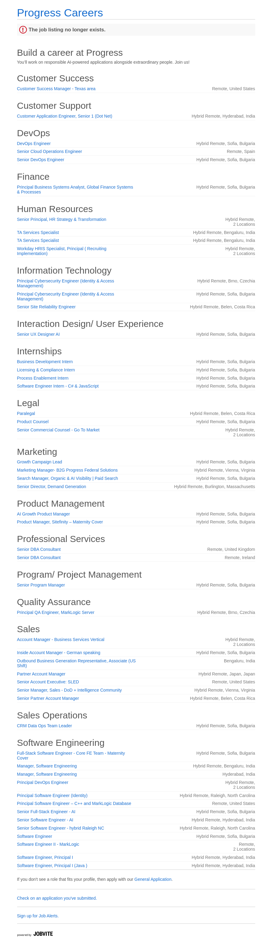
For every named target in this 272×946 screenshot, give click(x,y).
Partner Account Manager (41, 673)
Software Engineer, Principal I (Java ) (52, 865)
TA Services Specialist (38, 232)
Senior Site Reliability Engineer (46, 306)
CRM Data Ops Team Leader (44, 725)
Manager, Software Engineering (47, 766)
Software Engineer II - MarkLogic (48, 844)
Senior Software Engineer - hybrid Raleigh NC (60, 828)
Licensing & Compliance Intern (46, 369)
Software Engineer (34, 836)
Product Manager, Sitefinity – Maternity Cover (60, 521)
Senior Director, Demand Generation (51, 486)
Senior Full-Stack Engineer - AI (46, 811)
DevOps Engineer (34, 143)
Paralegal (26, 413)
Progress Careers (60, 12)
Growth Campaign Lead (39, 461)
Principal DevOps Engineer (42, 782)
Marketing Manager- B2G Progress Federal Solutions (67, 470)
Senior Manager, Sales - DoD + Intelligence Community (69, 690)
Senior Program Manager (41, 585)
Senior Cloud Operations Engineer (49, 151)
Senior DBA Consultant (39, 549)
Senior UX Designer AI (38, 334)
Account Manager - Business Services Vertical (60, 639)
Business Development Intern (45, 361)
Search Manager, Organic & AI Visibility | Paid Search (67, 478)
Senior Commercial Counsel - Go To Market (58, 429)
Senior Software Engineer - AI (45, 819)
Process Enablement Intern (43, 378)
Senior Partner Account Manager (48, 698)
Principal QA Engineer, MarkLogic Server (56, 612)
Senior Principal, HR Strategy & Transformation (62, 219)
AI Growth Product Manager (43, 514)
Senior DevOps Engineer (40, 159)
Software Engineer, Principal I (45, 857)
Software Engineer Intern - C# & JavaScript (58, 386)
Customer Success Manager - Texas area (56, 88)
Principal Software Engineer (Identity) (52, 795)
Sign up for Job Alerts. (38, 915)
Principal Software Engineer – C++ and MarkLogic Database (74, 803)
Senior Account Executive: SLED (48, 681)
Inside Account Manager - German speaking (58, 652)
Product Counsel (33, 421)
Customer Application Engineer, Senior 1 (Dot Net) (64, 116)
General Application (152, 879)
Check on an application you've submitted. (57, 898)
